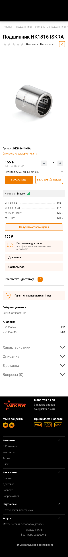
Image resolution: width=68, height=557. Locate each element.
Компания (9, 440)
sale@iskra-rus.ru (44, 409)
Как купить (10, 472)
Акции (6, 458)
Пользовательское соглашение (34, 544)
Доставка (8, 484)
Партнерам (10, 504)
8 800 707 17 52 (44, 400)
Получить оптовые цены (34, 227)
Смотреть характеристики (20, 153)
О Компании (10, 446)
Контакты (9, 452)
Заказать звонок (44, 404)
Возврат (8, 490)
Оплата (7, 478)
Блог (6, 464)
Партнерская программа (18, 510)
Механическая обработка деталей (23, 524)
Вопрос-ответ (11, 496)
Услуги (7, 518)
